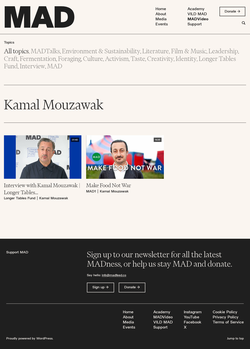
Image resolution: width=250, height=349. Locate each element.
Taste (138, 58)
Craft (11, 58)
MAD (54, 66)
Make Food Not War (108, 185)
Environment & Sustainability (101, 51)
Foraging (69, 58)
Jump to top (235, 338)
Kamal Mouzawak (53, 198)
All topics (16, 51)
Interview (32, 66)
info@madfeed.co (114, 275)
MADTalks (45, 51)
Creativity (160, 58)
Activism (117, 58)
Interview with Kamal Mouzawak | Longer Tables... (42, 189)
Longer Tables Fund (19, 198)
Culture (93, 58)
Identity (186, 58)
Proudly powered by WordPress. (29, 338)
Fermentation (38, 58)
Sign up (98, 287)
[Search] (243, 23)
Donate (230, 11)
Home (160, 9)
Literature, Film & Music (174, 51)
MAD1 (91, 191)
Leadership (223, 51)
